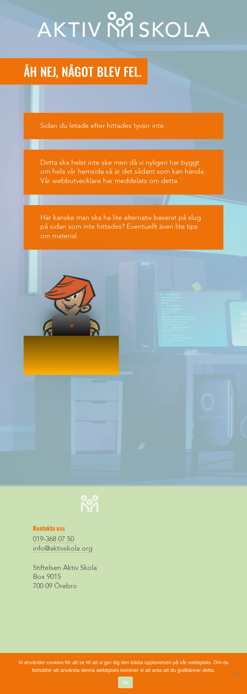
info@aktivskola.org (63, 548)
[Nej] (237, 673)
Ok (125, 682)
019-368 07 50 (53, 539)
